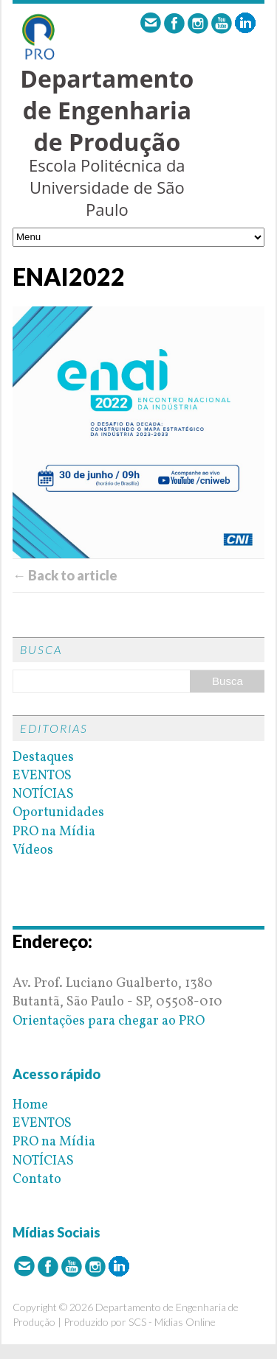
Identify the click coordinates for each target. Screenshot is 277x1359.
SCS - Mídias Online (172, 1322)
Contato (37, 1179)
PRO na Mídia (54, 832)
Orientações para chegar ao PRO (109, 1021)
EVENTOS (42, 776)
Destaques (43, 757)
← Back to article (65, 575)
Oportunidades (58, 813)
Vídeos (33, 850)
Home (30, 1105)
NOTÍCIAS (43, 794)
